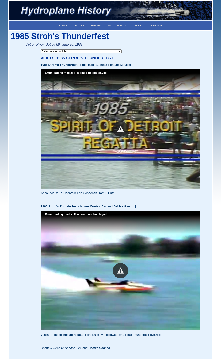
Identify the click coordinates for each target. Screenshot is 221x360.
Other (139, 25)
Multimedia (117, 25)
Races (96, 25)
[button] (120, 129)
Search (156, 25)
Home (63, 25)
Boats (79, 25)
